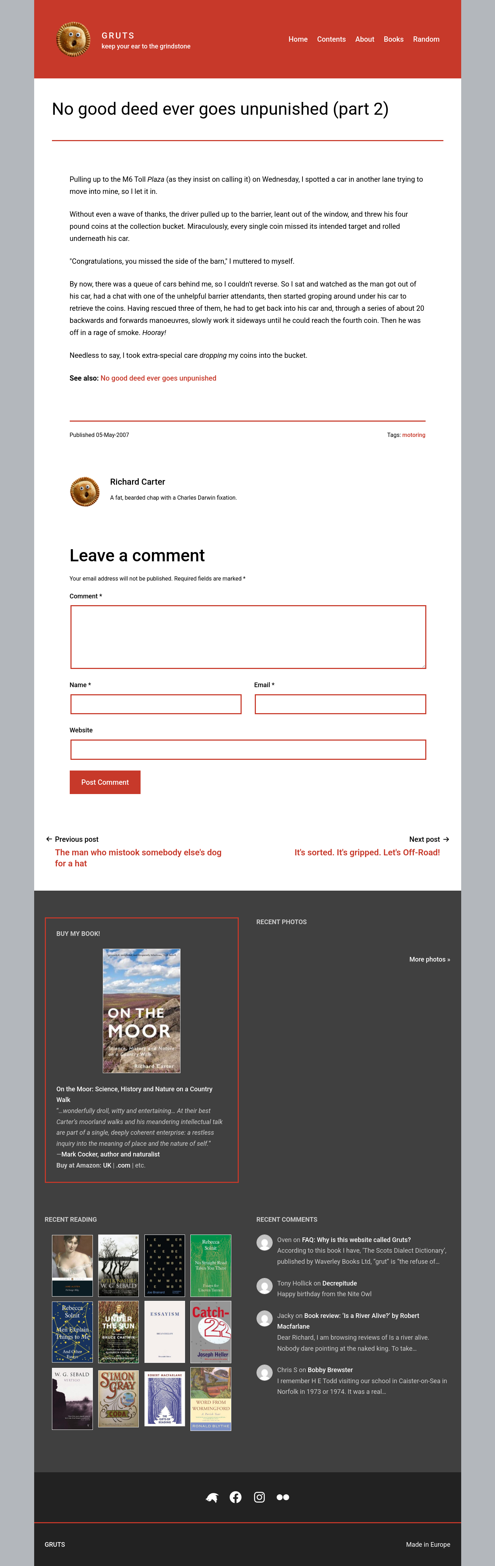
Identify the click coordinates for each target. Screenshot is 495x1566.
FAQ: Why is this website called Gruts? (356, 1239)
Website (81, 730)
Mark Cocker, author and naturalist (111, 1154)
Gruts (118, 36)
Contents (331, 39)
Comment (86, 596)
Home (298, 39)
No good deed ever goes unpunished (159, 378)
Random (426, 39)
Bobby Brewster (330, 1370)
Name (80, 685)
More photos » (429, 959)
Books (394, 39)
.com (123, 1165)
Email (264, 685)
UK (107, 1165)
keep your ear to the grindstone (146, 46)
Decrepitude (339, 1283)
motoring (414, 435)
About (365, 39)
